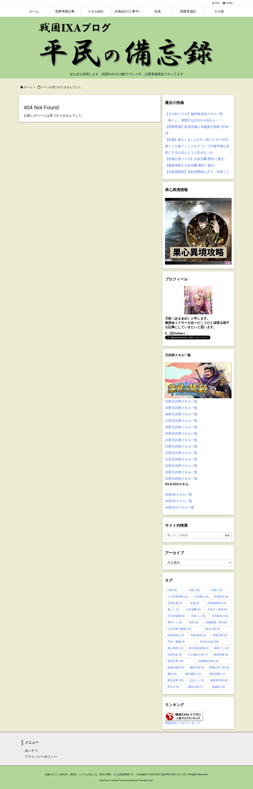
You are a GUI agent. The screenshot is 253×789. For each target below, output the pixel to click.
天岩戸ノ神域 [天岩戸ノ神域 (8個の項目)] (217, 609)
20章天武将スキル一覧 (181, 466)
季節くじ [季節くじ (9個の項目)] (174, 622)
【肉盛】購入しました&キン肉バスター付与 (196, 139)
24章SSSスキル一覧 (179, 507)
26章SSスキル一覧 (178, 494)
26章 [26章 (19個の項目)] (216, 590)
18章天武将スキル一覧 (181, 478)
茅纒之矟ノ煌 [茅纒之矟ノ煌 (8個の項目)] (219, 667)
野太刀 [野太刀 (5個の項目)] (173, 686)
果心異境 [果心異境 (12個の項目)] (175, 648)
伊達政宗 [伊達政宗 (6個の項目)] (221, 596)
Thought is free (146, 780)
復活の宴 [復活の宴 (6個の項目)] (212, 628)
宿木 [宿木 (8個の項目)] (193, 622)
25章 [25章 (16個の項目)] (194, 590)
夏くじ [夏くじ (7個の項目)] (173, 609)
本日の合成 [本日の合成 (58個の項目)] (209, 641)
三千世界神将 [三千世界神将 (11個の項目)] (178, 596)
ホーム (28, 87)
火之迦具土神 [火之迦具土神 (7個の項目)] (198, 654)
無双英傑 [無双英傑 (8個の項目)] (221, 654)
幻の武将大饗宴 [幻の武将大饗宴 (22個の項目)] (179, 628)
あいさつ (30, 750)
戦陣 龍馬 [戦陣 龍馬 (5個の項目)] (198, 635)
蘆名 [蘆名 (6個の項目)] (172, 673)
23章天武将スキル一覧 (181, 446)
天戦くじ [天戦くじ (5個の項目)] (198, 615)
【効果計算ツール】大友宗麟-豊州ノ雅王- (195, 159)
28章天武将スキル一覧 (181, 414)
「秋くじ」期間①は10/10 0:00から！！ (193, 120)
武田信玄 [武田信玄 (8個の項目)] (174, 654)
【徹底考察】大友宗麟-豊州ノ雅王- (190, 165)
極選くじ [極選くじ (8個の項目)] (221, 648)
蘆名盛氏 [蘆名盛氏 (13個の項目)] (193, 673)
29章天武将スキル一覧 (181, 408)
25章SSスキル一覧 (178, 501)
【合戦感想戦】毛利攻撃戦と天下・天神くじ (197, 172)
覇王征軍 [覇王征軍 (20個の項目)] (175, 680)
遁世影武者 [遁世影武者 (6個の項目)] (219, 680)
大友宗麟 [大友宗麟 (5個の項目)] (193, 609)
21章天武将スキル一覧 (181, 459)
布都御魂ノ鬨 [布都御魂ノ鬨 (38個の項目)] (216, 622)
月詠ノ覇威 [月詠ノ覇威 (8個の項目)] (176, 641)
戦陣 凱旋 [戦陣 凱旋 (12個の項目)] (175, 635)
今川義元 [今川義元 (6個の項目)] (201, 596)
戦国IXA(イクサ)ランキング (182, 722)
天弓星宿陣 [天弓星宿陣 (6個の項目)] (176, 615)
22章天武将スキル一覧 (181, 453)
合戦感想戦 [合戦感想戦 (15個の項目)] (216, 603)
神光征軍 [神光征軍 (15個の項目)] (175, 660)
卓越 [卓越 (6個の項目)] (194, 603)
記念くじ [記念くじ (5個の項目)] (197, 680)
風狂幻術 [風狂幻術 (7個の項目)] (195, 686)
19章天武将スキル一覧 (181, 472)
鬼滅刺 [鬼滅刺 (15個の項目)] (218, 686)
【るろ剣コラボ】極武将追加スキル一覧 (194, 114)
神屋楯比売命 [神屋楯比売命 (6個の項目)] (209, 660)
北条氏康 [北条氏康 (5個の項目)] (174, 603)
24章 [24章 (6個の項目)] (172, 590)
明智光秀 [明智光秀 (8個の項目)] (220, 635)
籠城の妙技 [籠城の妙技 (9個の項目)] (176, 667)
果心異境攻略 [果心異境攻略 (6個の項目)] (199, 648)
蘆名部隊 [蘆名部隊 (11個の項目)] (217, 673)
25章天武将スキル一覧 (181, 433)
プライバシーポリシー (39, 757)
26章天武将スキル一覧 (181, 427)
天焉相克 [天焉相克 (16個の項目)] (220, 615)
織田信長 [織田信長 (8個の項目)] (197, 667)
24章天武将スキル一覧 (181, 440)
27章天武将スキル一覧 (181, 421)
